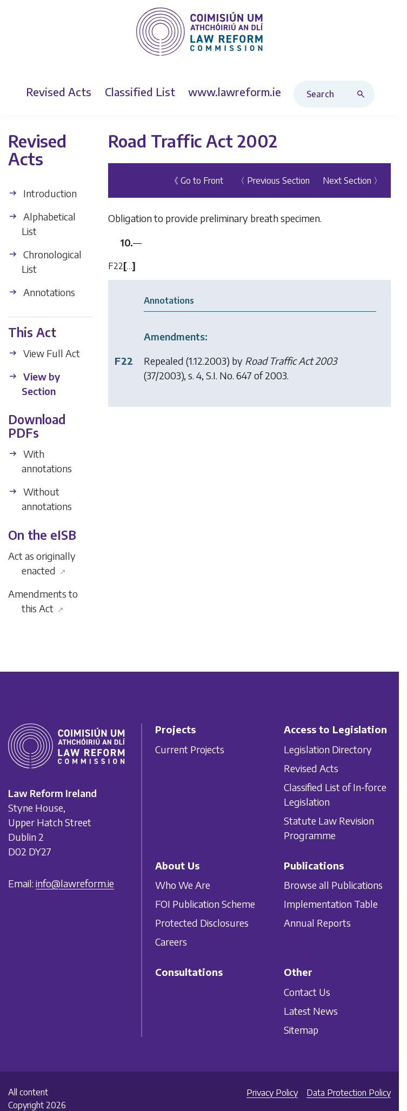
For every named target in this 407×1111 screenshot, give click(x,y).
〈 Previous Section (273, 180)
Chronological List (45, 261)
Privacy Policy (272, 1092)
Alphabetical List (42, 223)
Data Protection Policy (348, 1092)
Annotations (41, 292)
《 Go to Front (196, 180)
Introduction (42, 193)
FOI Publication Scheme (205, 904)
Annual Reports (317, 922)
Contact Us (307, 992)
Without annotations (40, 498)
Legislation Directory (328, 748)
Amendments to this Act (43, 600)
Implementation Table (331, 904)
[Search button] (363, 94)
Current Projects (189, 748)
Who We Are (182, 885)
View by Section (34, 383)
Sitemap (301, 1029)
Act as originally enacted (42, 563)
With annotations (40, 460)
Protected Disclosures (202, 922)
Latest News (311, 1011)
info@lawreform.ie (75, 883)
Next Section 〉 (352, 180)
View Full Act (44, 353)
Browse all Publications (333, 885)
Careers (171, 941)
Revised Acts (311, 767)
